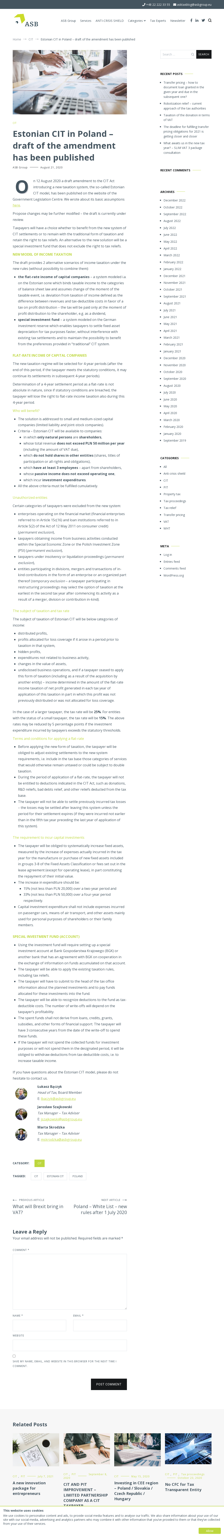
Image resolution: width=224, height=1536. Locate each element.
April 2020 (170, 413)
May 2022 (170, 242)
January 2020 (172, 434)
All (165, 467)
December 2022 (175, 200)
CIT (14, 123)
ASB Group (68, 21)
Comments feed (175, 568)
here (16, 205)
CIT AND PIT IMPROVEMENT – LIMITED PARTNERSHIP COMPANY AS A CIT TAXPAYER (85, 1495)
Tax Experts (158, 21)
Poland (78, 1176)
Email (78, 1315)
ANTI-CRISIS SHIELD (110, 21)
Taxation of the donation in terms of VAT (187, 117)
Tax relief (170, 508)
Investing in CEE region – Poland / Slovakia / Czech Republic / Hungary (136, 1490)
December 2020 (175, 358)
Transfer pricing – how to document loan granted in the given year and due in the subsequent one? (184, 89)
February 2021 (173, 344)
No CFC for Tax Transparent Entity (183, 1487)
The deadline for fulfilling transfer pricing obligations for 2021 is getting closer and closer (186, 131)
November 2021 (175, 283)
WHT (167, 528)
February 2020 (173, 427)
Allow (209, 1531)
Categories (135, 21)
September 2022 (175, 214)
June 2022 (170, 235)
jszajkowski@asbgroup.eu (61, 1119)
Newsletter (177, 21)
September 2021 (175, 296)
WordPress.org (174, 575)
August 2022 (172, 221)
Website (18, 1335)
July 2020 (170, 392)
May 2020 (170, 406)
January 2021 (172, 351)
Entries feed (172, 562)
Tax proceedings (175, 501)
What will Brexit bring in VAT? (41, 1206)
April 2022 (170, 248)
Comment (21, 1250)
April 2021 (170, 331)
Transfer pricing (174, 515)
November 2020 (175, 365)
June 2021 (170, 317)
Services (85, 21)
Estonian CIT (55, 1176)
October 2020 (173, 372)
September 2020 (175, 379)
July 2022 (170, 228)
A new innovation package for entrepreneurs (29, 1488)
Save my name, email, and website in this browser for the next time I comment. (65, 1364)
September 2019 (175, 440)
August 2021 (172, 303)
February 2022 (173, 262)
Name (18, 1315)
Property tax (172, 494)
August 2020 (172, 386)
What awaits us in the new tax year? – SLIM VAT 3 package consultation (184, 148)
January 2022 (172, 269)
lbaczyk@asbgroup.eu (58, 1098)
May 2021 (170, 324)
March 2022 (172, 255)
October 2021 (173, 289)
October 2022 (173, 207)
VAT (166, 522)
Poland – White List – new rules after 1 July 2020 (98, 1206)
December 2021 (175, 276)
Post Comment (109, 1384)
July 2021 (170, 310)
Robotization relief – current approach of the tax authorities (185, 105)
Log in (168, 555)
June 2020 (170, 399)
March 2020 (172, 420)
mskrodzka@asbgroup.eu (61, 1139)
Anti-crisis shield (174, 473)
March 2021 (172, 337)
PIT (166, 487)
